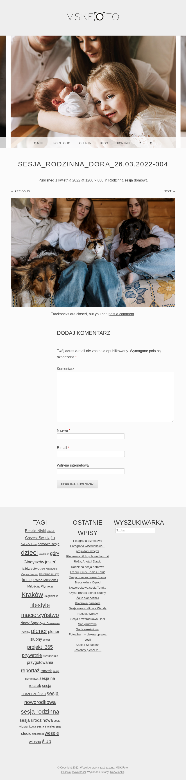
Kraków (32, 594)
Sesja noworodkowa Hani (87, 619)
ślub (46, 741)
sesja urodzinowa (36, 720)
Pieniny (25, 632)
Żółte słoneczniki (87, 598)
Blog (104, 143)
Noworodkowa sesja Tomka (87, 587)
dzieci (29, 552)
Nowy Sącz (29, 623)
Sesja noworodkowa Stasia (87, 577)
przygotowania (40, 662)
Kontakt (124, 143)
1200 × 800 (94, 180)
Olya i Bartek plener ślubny (87, 592)
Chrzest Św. (35, 538)
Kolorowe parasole (87, 603)
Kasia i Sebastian (88, 644)
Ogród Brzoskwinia (49, 623)
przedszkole (50, 656)
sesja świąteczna (49, 726)
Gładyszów (34, 562)
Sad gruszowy (87, 624)
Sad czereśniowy (87, 629)
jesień (51, 561)
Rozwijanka (117, 772)
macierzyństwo (40, 615)
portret (46, 639)
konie (27, 580)
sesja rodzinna (40, 711)
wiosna (35, 741)
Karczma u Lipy (49, 574)
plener (39, 631)
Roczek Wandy (87, 613)
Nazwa (63, 430)
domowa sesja (48, 544)
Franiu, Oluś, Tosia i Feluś (87, 572)
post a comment (121, 314)
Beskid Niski (35, 531)
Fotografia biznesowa (87, 540)
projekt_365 (40, 647)
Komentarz (65, 369)
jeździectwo (31, 568)
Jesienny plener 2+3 (87, 650)
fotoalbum (44, 554)
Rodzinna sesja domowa (127, 180)
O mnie (39, 143)
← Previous (20, 191)
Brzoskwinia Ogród (87, 582)
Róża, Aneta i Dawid (87, 561)
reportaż (30, 670)
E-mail (63, 448)
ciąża (50, 537)
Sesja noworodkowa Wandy (88, 608)
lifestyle (40, 605)
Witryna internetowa (72, 465)
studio (26, 733)
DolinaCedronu (29, 544)
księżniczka (51, 596)
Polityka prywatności (73, 772)
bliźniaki (51, 531)
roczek (46, 671)
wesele (52, 733)
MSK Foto (122, 767)
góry (54, 553)
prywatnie (32, 655)
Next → (169, 191)
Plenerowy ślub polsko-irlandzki (87, 556)
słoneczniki (38, 733)
